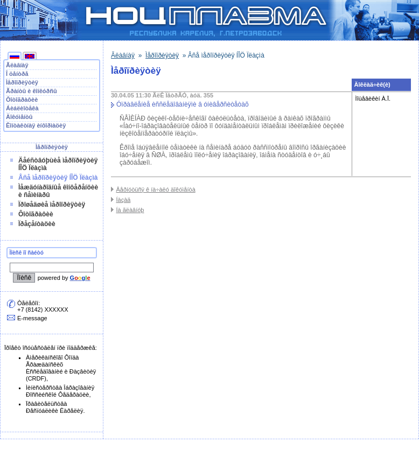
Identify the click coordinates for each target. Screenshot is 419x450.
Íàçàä (123, 199)
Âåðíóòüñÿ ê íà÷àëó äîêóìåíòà (155, 189)
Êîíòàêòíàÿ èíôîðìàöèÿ (36, 125)
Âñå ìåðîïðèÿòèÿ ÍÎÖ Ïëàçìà (57, 177)
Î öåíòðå (17, 74)
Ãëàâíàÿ (17, 65)
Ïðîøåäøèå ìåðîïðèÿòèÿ (51, 204)
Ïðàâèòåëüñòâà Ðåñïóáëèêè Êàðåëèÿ (54, 407)
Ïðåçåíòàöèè (36, 224)
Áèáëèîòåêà (22, 108)
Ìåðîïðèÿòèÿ (22, 82)
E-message (32, 318)
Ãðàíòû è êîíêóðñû (31, 91)
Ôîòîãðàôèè (22, 99)
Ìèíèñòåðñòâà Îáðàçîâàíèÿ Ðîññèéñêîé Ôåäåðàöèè (60, 391)
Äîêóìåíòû (19, 117)
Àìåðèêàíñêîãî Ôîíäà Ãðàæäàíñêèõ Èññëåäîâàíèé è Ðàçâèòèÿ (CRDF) (61, 368)
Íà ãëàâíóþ (130, 210)
